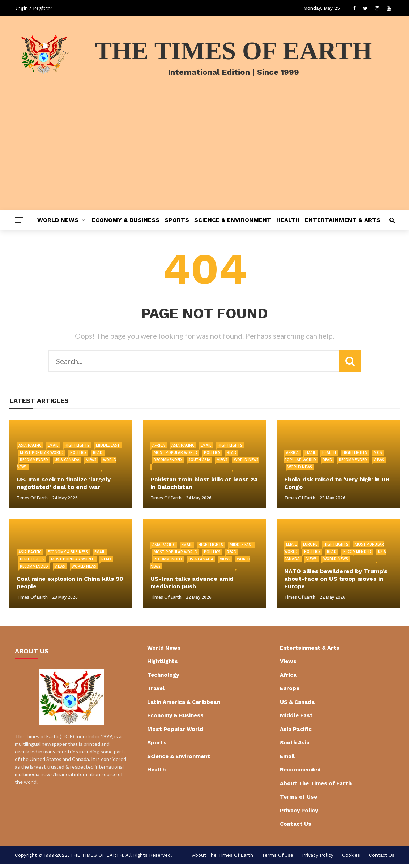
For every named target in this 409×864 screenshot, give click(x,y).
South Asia (199, 459)
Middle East (108, 445)
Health (288, 219)
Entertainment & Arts (342, 219)
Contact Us (295, 824)
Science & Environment (232, 219)
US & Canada (67, 459)
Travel (156, 688)
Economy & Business (125, 219)
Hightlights (77, 445)
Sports (177, 219)
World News (57, 219)
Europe (310, 544)
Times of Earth (32, 498)
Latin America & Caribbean (183, 702)
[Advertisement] (205, 156)
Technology (163, 675)
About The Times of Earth (316, 783)
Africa (158, 445)
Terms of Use (298, 797)
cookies (351, 855)
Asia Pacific (29, 445)
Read (98, 452)
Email (53, 445)
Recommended (34, 459)
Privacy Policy (299, 810)
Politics (78, 452)
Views (91, 459)
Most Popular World (42, 452)
